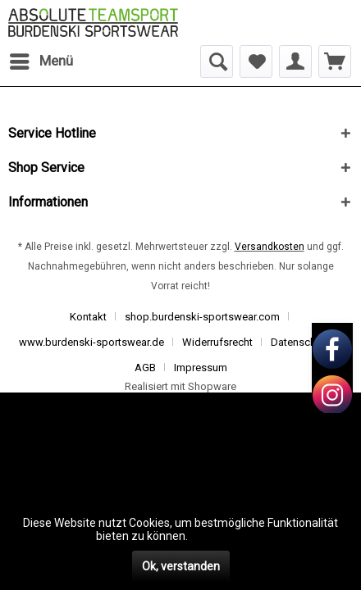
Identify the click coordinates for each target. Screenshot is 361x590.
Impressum (200, 367)
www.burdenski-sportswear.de (91, 342)
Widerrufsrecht (217, 342)
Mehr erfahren (228, 535)
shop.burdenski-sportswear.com (202, 317)
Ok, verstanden (181, 566)
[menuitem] (40, 61)
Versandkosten (269, 246)
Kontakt (88, 317)
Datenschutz (301, 342)
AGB (145, 367)
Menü (41, 58)
